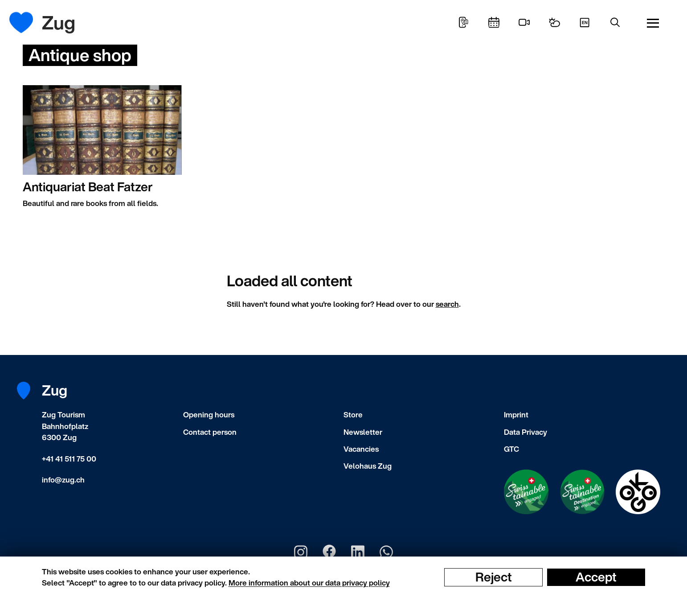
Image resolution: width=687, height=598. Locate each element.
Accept (596, 577)
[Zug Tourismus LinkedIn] (357, 552)
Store (353, 414)
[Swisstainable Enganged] (526, 492)
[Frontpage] (28, 22)
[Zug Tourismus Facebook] (329, 552)
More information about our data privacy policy (309, 582)
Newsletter (363, 431)
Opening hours (208, 414)
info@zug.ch (63, 479)
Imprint (516, 414)
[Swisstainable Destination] (582, 492)
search (447, 303)
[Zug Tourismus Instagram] (300, 552)
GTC (511, 448)
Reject (493, 577)
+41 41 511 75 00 (69, 458)
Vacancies (361, 448)
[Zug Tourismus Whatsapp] (386, 552)
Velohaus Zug (368, 465)
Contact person (210, 431)
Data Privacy (525, 431)
